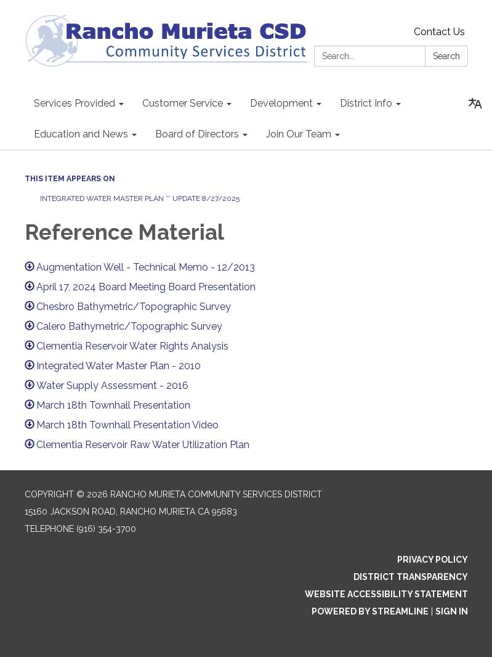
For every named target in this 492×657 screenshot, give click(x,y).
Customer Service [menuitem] (182, 103)
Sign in (451, 611)
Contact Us (439, 32)
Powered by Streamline (370, 611)
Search (446, 56)
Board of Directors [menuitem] (197, 134)
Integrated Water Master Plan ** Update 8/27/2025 (140, 198)
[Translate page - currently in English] (475, 103)
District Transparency (410, 577)
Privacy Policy (432, 560)
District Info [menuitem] (366, 103)
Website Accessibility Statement (386, 594)
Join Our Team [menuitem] (298, 134)
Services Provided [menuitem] (74, 103)
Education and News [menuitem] (81, 134)
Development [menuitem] (281, 103)
